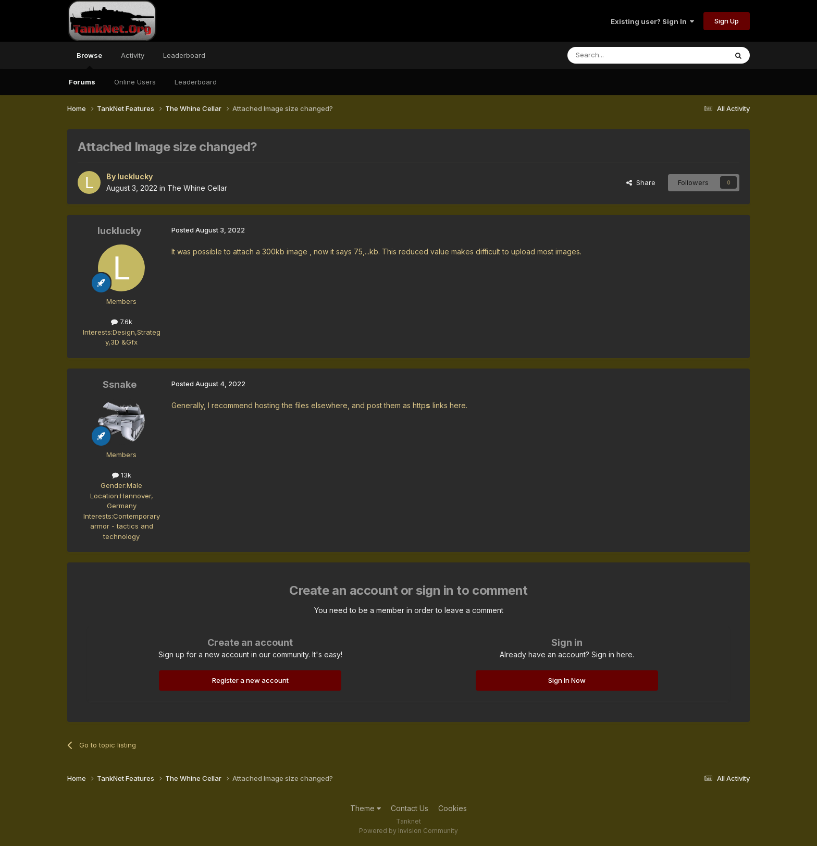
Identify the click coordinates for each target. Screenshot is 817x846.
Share (640, 182)
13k (121, 475)
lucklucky (135, 176)
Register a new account (250, 680)
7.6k (121, 321)
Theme (365, 808)
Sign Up (726, 21)
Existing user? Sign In (652, 21)
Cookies (452, 808)
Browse (89, 60)
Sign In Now (567, 680)
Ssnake (120, 384)
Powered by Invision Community (408, 831)
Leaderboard (196, 82)
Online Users (135, 82)
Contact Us (409, 808)
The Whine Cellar (197, 187)
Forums (82, 82)
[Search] (620, 55)
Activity (132, 55)
